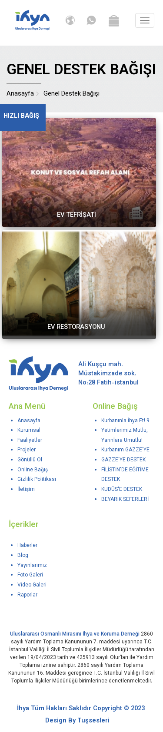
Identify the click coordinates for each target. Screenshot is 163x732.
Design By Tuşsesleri (77, 721)
